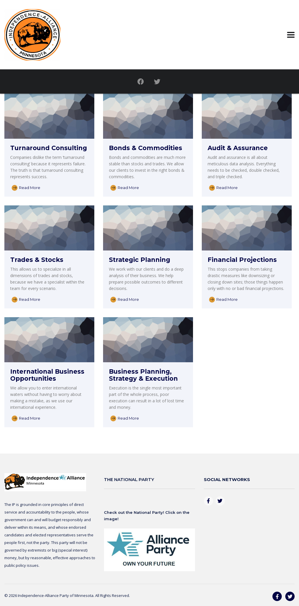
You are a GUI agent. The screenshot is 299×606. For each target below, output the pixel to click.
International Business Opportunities (47, 375)
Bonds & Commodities (145, 148)
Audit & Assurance (238, 148)
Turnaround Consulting (48, 148)
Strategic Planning (139, 259)
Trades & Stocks (36, 259)
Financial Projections (242, 259)
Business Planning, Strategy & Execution (143, 375)
